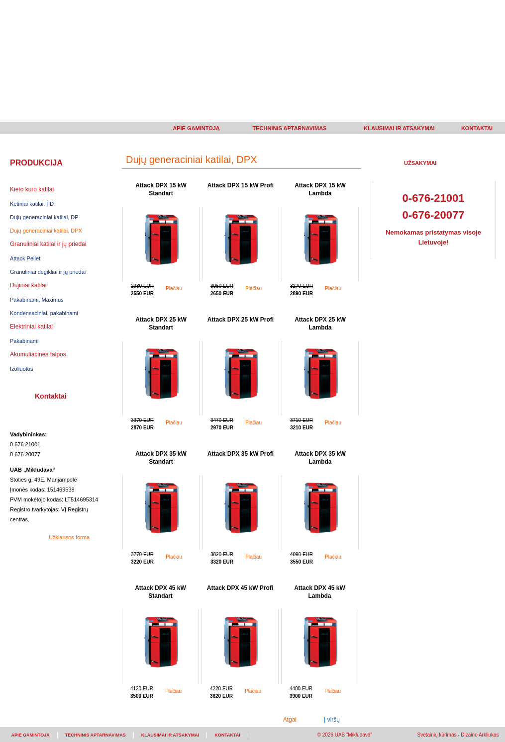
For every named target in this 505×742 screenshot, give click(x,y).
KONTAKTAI (477, 128)
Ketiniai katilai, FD (32, 204)
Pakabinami (24, 341)
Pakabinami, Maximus (37, 300)
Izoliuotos (21, 369)
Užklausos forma (69, 537)
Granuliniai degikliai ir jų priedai (48, 272)
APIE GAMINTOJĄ (196, 128)
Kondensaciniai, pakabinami (44, 313)
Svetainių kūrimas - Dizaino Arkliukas (458, 735)
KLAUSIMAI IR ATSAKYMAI (399, 128)
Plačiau (174, 288)
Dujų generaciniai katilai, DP (44, 217)
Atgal (290, 719)
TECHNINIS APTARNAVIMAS (290, 128)
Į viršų (332, 719)
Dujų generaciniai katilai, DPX (46, 231)
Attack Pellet (25, 258)
